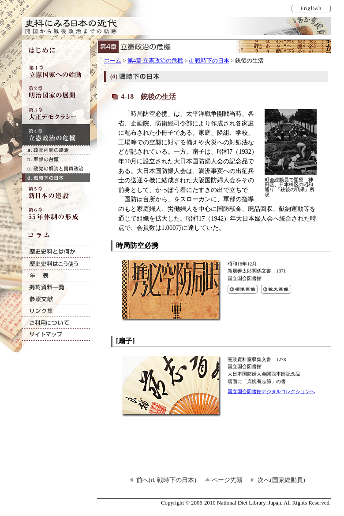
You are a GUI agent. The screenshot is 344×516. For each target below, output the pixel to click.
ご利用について (56, 323)
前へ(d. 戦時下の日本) (166, 479)
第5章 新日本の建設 (56, 192)
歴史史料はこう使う (56, 263)
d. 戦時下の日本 (209, 61)
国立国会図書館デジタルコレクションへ (271, 391)
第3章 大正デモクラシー (56, 113)
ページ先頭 (227, 479)
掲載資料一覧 (56, 287)
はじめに (56, 50)
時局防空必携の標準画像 (243, 289)
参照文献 (56, 299)
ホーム (112, 61)
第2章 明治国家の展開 (56, 92)
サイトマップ (56, 335)
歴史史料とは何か (56, 252)
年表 (56, 275)
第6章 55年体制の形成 (56, 214)
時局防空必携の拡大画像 (276, 289)
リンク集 (56, 311)
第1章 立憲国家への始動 (56, 71)
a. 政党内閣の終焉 (56, 150)
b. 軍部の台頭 (56, 159)
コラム (56, 235)
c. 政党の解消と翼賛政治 (56, 168)
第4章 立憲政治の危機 (155, 61)
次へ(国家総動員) (281, 479)
